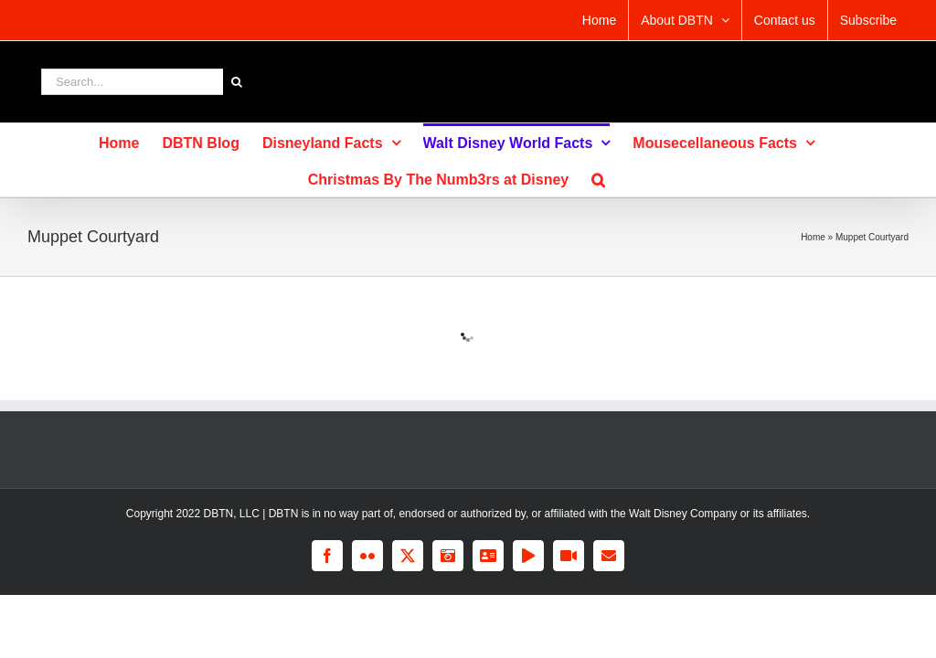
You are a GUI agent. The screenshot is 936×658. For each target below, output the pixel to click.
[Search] (236, 82)
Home (813, 237)
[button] (598, 178)
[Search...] (132, 82)
